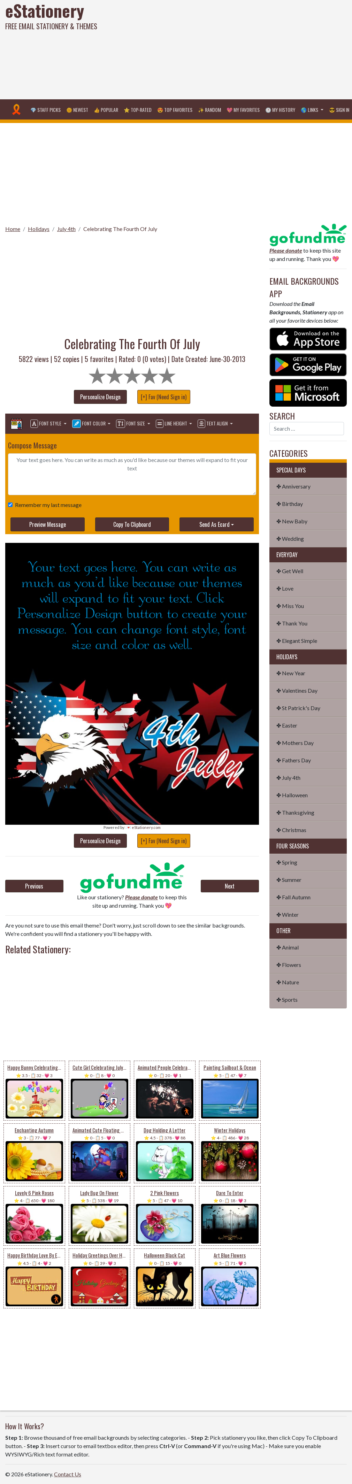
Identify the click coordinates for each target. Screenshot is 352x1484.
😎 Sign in (339, 109)
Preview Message (47, 524)
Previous (34, 886)
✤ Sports (287, 999)
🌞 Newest (77, 109)
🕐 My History (280, 109)
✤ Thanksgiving (295, 812)
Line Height (172, 424)
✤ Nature (287, 982)
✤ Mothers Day (295, 742)
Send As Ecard (214, 524)
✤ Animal (287, 947)
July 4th (66, 228)
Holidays (38, 228)
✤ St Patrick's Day (298, 708)
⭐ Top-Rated (138, 109)
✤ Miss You (290, 605)
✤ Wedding (290, 538)
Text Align (213, 424)
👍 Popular (106, 109)
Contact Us (67, 1474)
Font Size (131, 424)
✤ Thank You (291, 623)
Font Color (89, 424)
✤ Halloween (292, 795)
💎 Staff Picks (45, 109)
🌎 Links (310, 109)
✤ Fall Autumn (293, 897)
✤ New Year (290, 673)
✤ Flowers (288, 964)
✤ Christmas (291, 829)
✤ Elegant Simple (296, 640)
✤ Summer (288, 879)
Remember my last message (47, 504)
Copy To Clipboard (132, 524)
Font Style (46, 424)
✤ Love (284, 588)
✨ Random (209, 109)
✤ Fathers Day (293, 760)
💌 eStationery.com (143, 827)
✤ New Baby (291, 521)
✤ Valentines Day (296, 690)
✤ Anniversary (293, 486)
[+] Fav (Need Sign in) (163, 397)
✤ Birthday (289, 503)
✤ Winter (287, 914)
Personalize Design (100, 397)
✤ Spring (286, 862)
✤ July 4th (288, 777)
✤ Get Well (289, 571)
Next (230, 886)
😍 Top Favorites (174, 109)
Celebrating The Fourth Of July (120, 228)
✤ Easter (286, 725)
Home (12, 228)
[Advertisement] (237, 49)
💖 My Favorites (243, 109)
